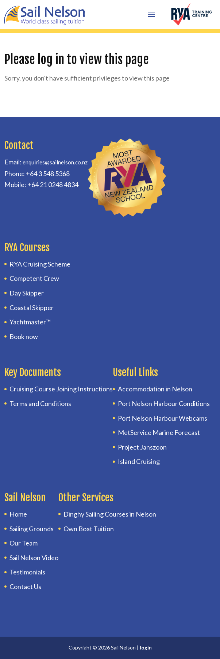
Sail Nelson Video (33, 558)
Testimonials (27, 572)
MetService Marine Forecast (159, 432)
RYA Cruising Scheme (39, 264)
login (146, 647)
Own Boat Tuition (88, 529)
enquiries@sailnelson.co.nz (55, 162)
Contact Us (25, 586)
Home (18, 514)
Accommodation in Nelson (155, 389)
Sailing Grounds (31, 529)
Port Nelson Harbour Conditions (164, 403)
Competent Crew (34, 278)
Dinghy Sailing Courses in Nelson (109, 514)
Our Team (23, 543)
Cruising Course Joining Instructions (61, 389)
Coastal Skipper (31, 308)
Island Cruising (139, 461)
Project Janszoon (142, 447)
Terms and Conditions (40, 403)
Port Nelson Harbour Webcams (162, 418)
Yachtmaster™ (30, 322)
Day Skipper (26, 293)
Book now (23, 336)
